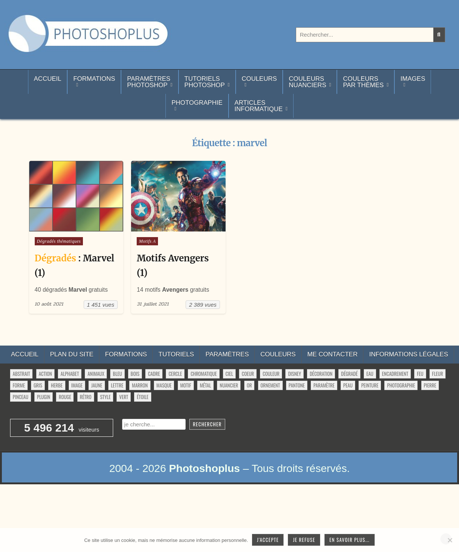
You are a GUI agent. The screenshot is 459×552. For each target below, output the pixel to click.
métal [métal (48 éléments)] (205, 385)
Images (412, 78)
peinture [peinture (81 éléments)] (369, 385)
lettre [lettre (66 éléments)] (117, 385)
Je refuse (304, 539)
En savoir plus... (349, 539)
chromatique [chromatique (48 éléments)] (203, 373)
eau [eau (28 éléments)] (369, 373)
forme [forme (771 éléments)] (19, 385)
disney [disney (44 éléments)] (294, 373)
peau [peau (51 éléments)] (348, 385)
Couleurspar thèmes (363, 82)
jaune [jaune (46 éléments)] (96, 385)
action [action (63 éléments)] (45, 373)
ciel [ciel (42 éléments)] (229, 373)
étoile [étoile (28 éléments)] (142, 397)
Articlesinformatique (259, 106)
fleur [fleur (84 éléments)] (437, 373)
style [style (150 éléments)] (105, 397)
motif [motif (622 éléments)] (185, 385)
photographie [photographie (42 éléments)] (401, 385)
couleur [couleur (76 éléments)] (271, 373)
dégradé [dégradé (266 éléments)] (349, 373)
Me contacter (332, 354)
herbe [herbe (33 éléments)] (56, 385)
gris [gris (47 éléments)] (38, 385)
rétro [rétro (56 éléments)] (86, 397)
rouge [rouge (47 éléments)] (65, 397)
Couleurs (259, 78)
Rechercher (207, 424)
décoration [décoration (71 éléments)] (321, 373)
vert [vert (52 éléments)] (123, 397)
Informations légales (408, 354)
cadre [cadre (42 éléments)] (154, 373)
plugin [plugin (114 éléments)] (43, 397)
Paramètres (227, 354)
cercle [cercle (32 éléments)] (175, 373)
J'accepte (268, 539)
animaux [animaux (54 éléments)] (95, 373)
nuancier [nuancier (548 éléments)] (229, 385)
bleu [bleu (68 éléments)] (117, 373)
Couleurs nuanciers (307, 82)
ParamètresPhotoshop (148, 82)
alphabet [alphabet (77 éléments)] (70, 373)
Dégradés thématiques (59, 241)
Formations (94, 78)
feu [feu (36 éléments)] (420, 373)
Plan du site (71, 354)
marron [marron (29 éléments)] (140, 385)
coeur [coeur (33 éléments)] (248, 373)
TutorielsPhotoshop (204, 82)
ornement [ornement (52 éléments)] (270, 385)
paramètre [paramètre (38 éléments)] (323, 385)
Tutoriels (176, 354)
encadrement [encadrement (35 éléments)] (395, 373)
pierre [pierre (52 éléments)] (430, 385)
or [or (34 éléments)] (249, 385)
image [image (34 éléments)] (77, 385)
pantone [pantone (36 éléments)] (297, 385)
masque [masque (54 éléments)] (163, 385)
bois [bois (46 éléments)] (135, 373)
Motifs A (147, 241)
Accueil (48, 82)
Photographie (197, 102)
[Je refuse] (449, 540)
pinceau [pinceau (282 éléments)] (20, 397)
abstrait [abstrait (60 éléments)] (21, 373)
